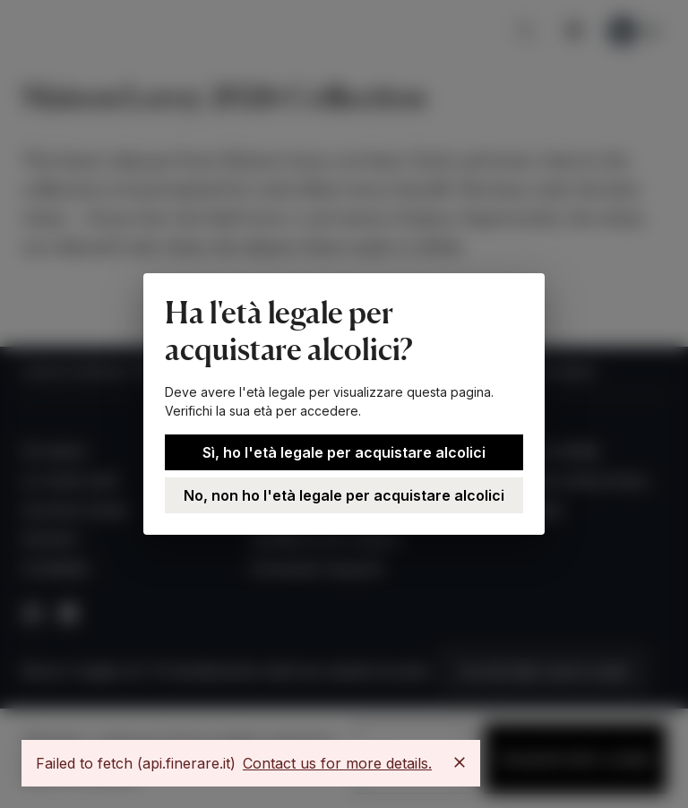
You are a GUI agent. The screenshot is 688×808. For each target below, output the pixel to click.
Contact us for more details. (337, 763)
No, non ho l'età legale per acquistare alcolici (344, 495)
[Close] (459, 762)
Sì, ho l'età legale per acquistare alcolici (344, 452)
